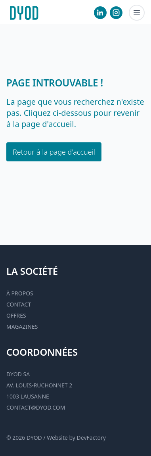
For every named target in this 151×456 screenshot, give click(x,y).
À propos (19, 293)
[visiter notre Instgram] (116, 12)
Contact (18, 304)
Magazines (22, 326)
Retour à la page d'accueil (54, 152)
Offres (16, 315)
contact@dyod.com (35, 407)
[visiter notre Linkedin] (100, 12)
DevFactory (91, 437)
